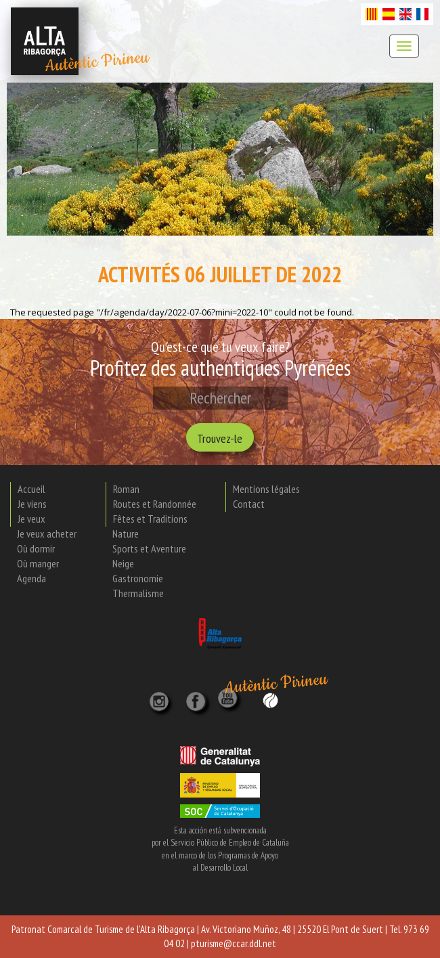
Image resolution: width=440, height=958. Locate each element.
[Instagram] (160, 697)
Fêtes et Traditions (150, 518)
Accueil (31, 489)
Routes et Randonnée (154, 503)
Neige (123, 563)
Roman (126, 489)
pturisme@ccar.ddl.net (233, 943)
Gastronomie (137, 578)
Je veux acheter (46, 533)
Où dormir (36, 548)
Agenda (31, 578)
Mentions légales (266, 489)
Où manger (38, 563)
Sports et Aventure (149, 548)
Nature (125, 533)
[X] (198, 697)
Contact (249, 503)
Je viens (32, 503)
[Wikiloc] (270, 699)
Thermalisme (138, 593)
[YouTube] (229, 705)
